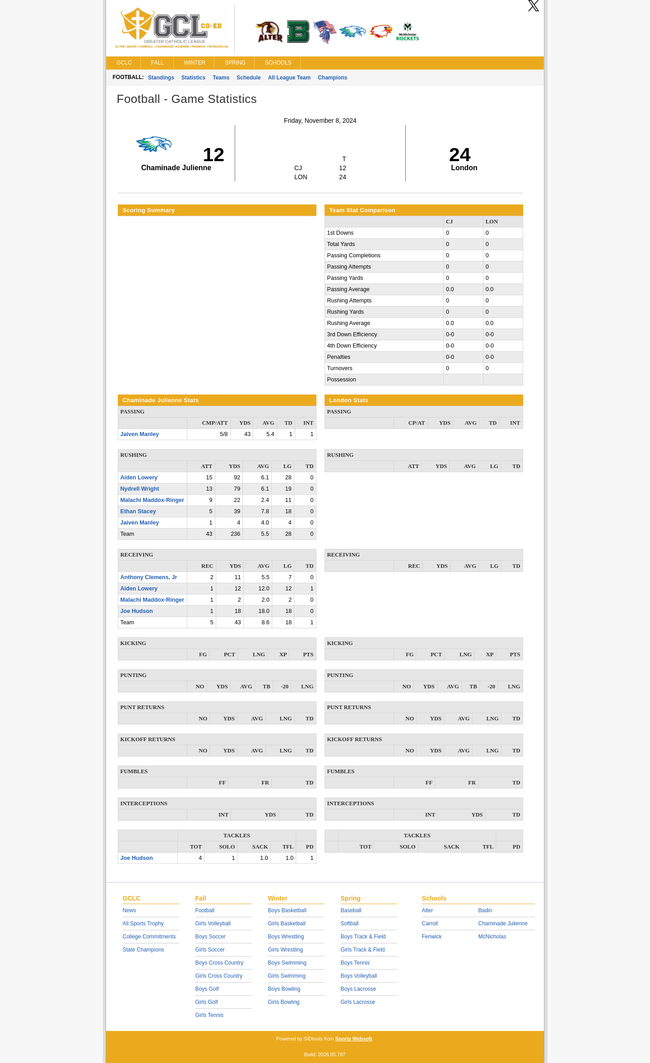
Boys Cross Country (219, 963)
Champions (332, 77)
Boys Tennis (355, 963)
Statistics (193, 77)
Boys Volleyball (359, 976)
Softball (350, 923)
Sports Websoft (353, 1038)
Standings (161, 77)
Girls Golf (206, 1002)
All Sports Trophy (143, 923)
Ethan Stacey (138, 511)
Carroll (430, 923)
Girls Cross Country (219, 976)
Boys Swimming (287, 963)
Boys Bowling (284, 989)
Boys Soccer (210, 936)
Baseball (351, 910)
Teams (221, 77)
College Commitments (149, 936)
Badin (485, 910)
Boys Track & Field (363, 936)
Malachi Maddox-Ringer (152, 500)
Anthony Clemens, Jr (149, 577)
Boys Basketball (287, 910)
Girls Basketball (287, 923)
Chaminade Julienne (503, 923)
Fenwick (432, 936)
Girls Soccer (210, 950)
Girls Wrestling (285, 950)
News (129, 910)
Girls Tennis (209, 1015)
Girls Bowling (284, 1002)
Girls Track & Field (363, 950)
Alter (427, 910)
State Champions (143, 950)
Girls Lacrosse (358, 1002)
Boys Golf (207, 989)
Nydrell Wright (140, 489)
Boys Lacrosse (358, 989)
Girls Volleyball (213, 923)
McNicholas (492, 936)
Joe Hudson (137, 611)
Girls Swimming (287, 976)
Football (205, 910)
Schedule (248, 77)
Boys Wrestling (286, 936)
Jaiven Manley (140, 434)
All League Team (289, 77)
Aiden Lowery (139, 477)
